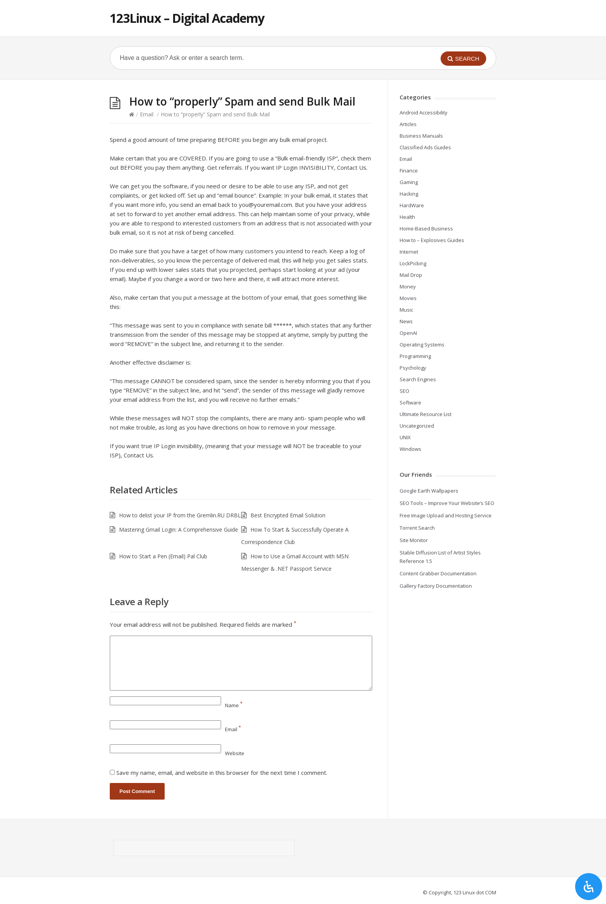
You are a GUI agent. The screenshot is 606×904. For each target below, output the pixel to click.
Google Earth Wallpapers (429, 490)
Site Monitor (414, 540)
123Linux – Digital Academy (187, 18)
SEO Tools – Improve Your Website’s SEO (447, 503)
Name (234, 705)
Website (234, 753)
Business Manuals (421, 135)
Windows (410, 448)
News (406, 321)
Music (406, 309)
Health (407, 216)
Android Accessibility (424, 112)
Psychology (413, 367)
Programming (415, 356)
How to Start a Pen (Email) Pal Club (163, 556)
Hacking (409, 193)
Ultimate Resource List (425, 414)
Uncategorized (417, 425)
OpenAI (408, 332)
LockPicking (413, 263)
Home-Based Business (426, 228)
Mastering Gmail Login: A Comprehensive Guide (178, 529)
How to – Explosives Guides (432, 240)
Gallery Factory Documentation (436, 585)
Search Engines (418, 379)
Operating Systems (422, 344)
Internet (409, 251)
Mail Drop (411, 274)
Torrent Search (417, 527)
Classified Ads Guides (425, 147)
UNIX (405, 437)
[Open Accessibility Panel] (588, 886)
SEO (404, 390)
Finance (409, 170)
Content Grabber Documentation (438, 573)
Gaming (409, 182)
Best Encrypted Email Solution (287, 515)
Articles (408, 124)
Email (146, 114)
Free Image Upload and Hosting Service (446, 515)
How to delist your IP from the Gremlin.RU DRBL (180, 515)
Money (408, 286)
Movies (408, 298)
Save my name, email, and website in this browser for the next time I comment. (221, 772)
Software (410, 402)
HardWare (412, 205)
